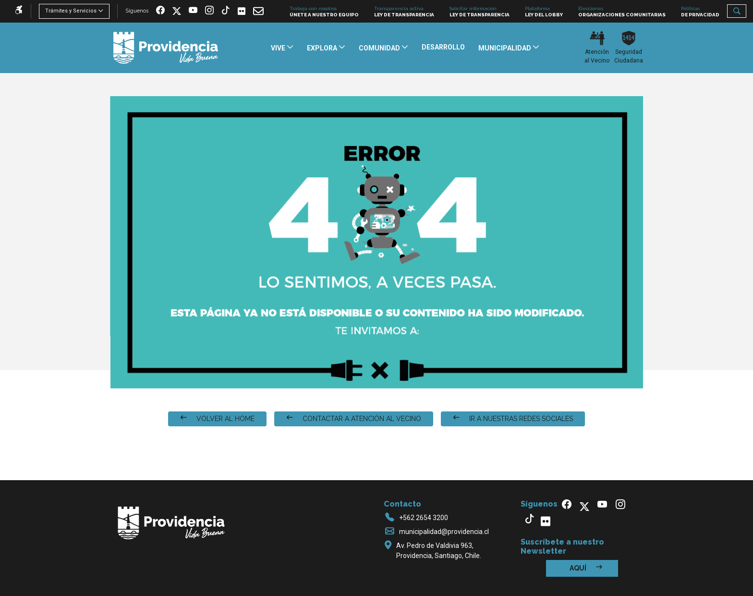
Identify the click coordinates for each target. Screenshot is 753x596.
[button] (736, 11)
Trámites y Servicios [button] (71, 11)
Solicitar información (479, 12)
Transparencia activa (404, 12)
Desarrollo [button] (443, 47)
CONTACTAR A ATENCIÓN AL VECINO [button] (353, 418)
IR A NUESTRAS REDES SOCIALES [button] (513, 418)
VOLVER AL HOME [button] (217, 418)
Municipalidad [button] (505, 48)
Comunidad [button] (380, 48)
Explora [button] (323, 48)
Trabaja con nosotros (324, 12)
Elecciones (622, 12)
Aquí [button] (586, 568)
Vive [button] (279, 48)
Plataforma (544, 12)
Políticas (700, 12)
